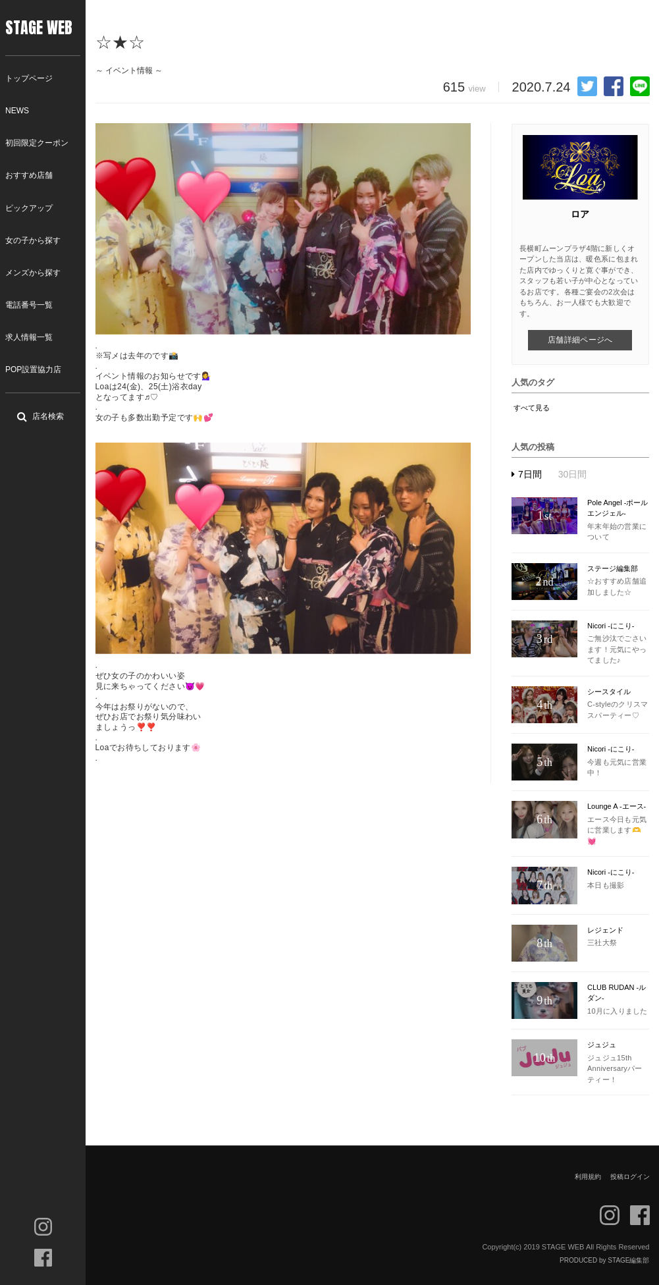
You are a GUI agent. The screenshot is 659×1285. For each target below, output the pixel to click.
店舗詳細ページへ (580, 339)
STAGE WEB (38, 28)
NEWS (17, 110)
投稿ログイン (630, 1176)
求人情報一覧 (29, 337)
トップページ (29, 78)
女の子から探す (33, 240)
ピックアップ (29, 208)
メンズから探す (33, 272)
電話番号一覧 (29, 305)
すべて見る (532, 408)
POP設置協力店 (33, 369)
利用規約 (588, 1176)
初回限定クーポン (36, 143)
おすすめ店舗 (29, 175)
